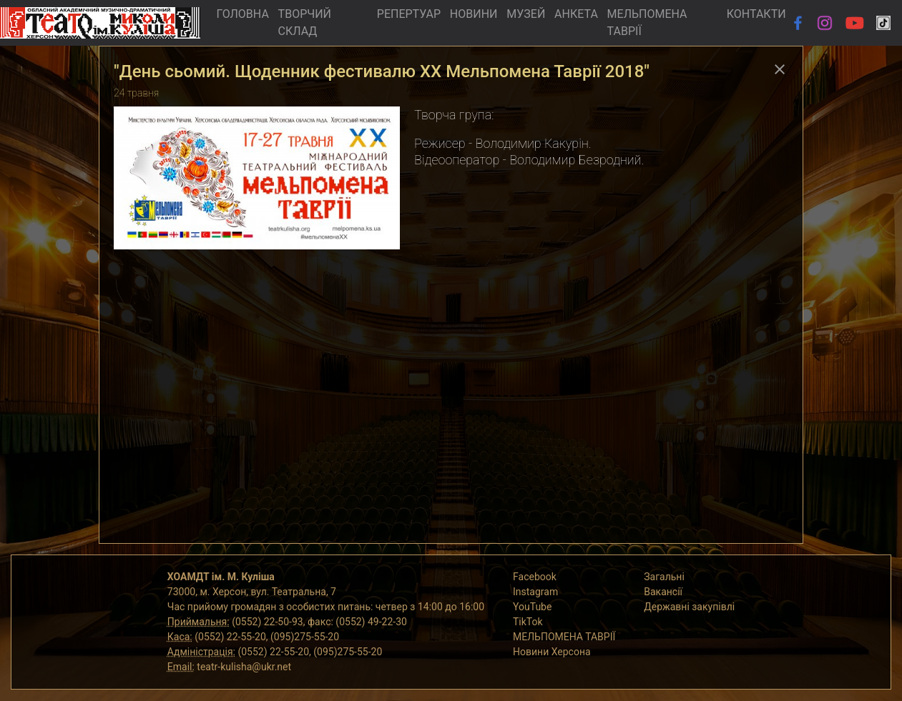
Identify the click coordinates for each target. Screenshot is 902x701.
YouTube (532, 606)
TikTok (528, 621)
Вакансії (663, 591)
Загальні (664, 576)
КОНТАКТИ (756, 14)
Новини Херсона (552, 651)
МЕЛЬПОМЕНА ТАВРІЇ (647, 22)
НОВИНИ (474, 14)
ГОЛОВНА (242, 14)
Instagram (535, 591)
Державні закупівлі (689, 606)
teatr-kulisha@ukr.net (244, 666)
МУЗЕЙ (525, 14)
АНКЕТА (576, 14)
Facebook (535, 576)
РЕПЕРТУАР (409, 14)
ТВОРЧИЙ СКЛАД (304, 22)
